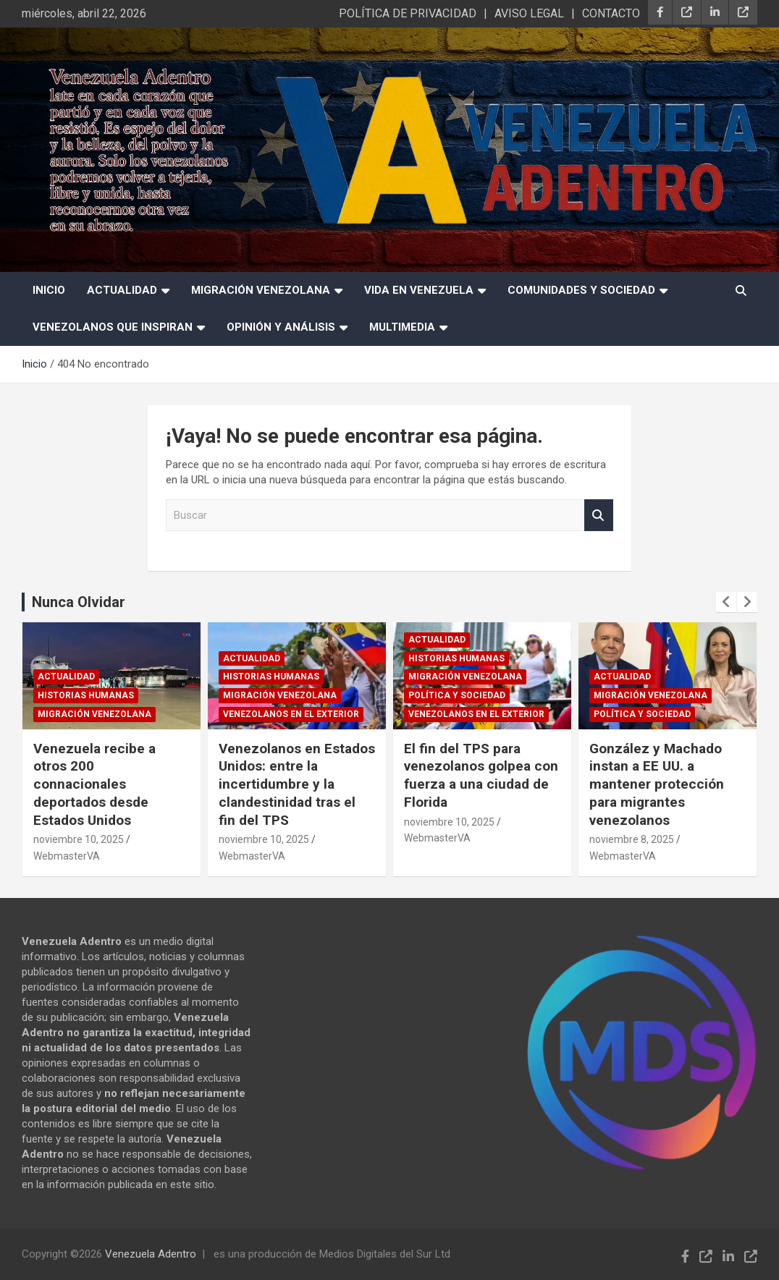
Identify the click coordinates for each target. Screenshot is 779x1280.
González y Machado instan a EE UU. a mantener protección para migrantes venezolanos (665, 784)
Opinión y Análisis (281, 327)
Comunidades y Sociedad (581, 290)
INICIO (49, 290)
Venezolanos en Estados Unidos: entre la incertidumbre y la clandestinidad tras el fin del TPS (305, 784)
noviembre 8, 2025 (640, 839)
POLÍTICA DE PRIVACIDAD (407, 13)
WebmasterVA (75, 856)
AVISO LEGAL (529, 13)
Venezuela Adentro (150, 1253)
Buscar (598, 515)
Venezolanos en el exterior (300, 714)
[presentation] (726, 602)
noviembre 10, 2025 (87, 839)
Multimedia (402, 327)
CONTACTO (611, 13)
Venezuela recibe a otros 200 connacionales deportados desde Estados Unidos (103, 784)
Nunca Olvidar (78, 602)
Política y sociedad (465, 695)
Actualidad (122, 290)
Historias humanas (94, 695)
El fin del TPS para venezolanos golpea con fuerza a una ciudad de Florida (490, 775)
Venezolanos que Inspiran (113, 327)
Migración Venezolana (260, 290)
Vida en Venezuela (418, 290)
